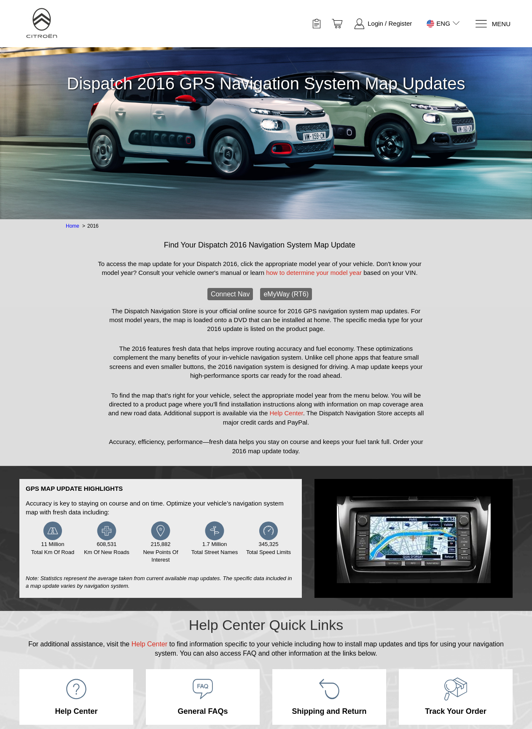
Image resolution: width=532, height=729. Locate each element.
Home (72, 226)
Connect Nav (230, 294)
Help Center (286, 413)
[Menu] (493, 23)
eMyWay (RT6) (286, 294)
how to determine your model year (314, 272)
